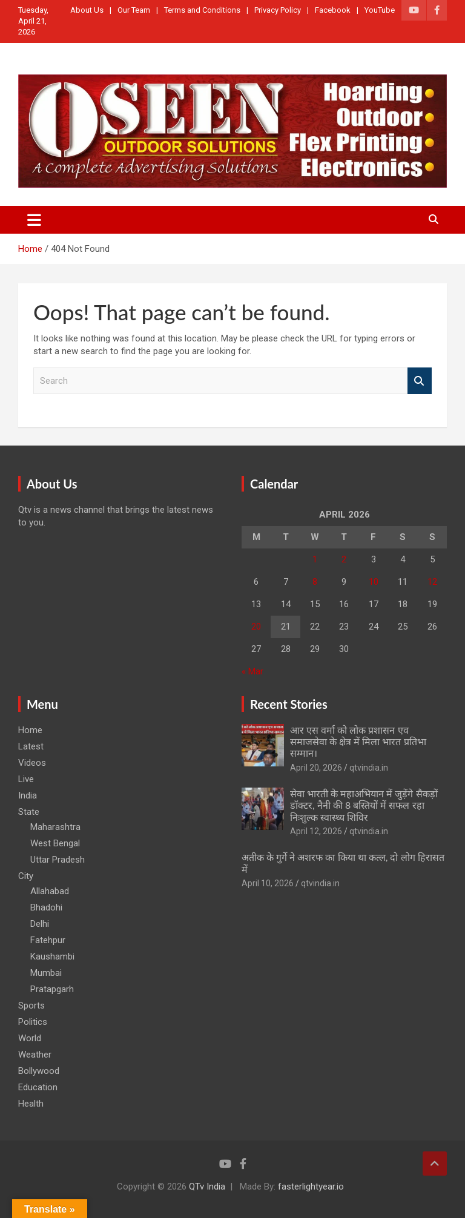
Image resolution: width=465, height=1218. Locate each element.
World (29, 1038)
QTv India (207, 1186)
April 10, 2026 (268, 883)
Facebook (333, 10)
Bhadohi (46, 907)
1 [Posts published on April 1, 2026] (314, 559)
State (28, 811)
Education (38, 1087)
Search (419, 381)
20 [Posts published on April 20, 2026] (256, 626)
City (25, 876)
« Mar (252, 671)
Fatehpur (47, 940)
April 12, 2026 (316, 831)
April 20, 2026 (316, 767)
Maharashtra (55, 826)
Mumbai (46, 972)
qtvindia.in (368, 767)
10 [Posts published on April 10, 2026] (373, 581)
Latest (31, 746)
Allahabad (49, 891)
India (27, 795)
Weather (34, 1054)
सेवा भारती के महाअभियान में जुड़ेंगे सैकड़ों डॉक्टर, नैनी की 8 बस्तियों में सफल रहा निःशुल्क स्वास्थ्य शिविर (364, 805)
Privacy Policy (277, 10)
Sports (31, 1005)
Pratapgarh (52, 989)
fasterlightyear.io (311, 1186)
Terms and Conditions (202, 10)
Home (30, 730)
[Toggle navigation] (34, 220)
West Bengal (55, 843)
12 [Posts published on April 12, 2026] (432, 581)
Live (26, 779)
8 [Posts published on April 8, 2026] (314, 581)
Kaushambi (52, 956)
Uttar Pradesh (57, 859)
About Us (87, 10)
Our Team (133, 10)
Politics (32, 1021)
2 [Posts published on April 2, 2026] (343, 559)
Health (31, 1103)
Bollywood (38, 1070)
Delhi (39, 923)
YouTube (379, 10)
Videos (32, 762)
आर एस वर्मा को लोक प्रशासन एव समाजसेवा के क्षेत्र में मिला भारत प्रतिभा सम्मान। (358, 741)
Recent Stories (289, 704)
